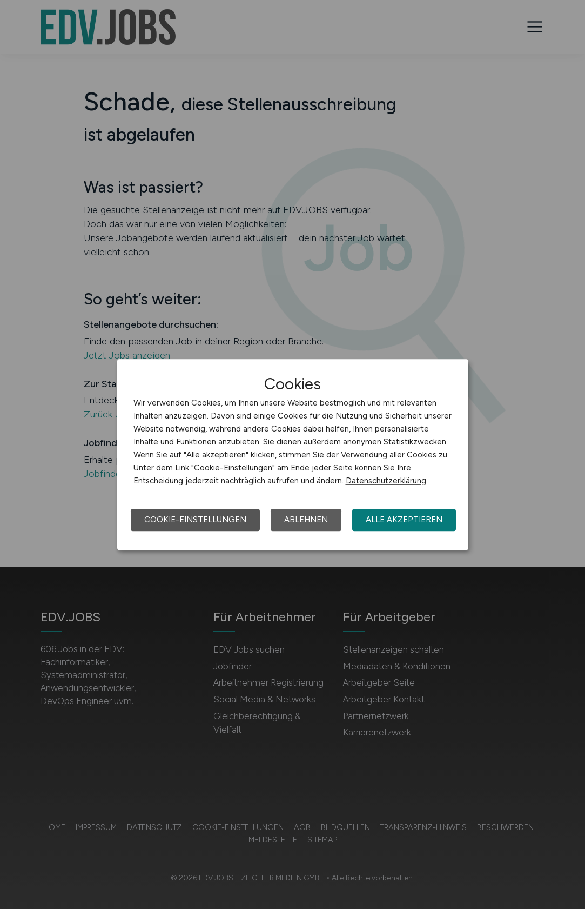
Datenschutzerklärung (386, 481)
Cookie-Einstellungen (195, 520)
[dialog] (292, 454)
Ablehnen (306, 520)
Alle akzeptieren (404, 520)
